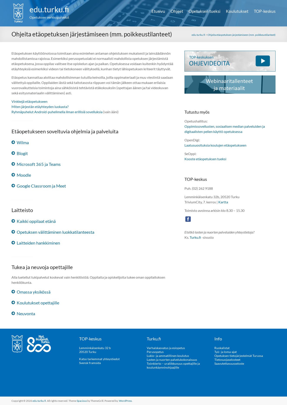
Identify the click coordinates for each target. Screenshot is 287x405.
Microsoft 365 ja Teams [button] (39, 164)
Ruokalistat (222, 348)
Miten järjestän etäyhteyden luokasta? (39, 107)
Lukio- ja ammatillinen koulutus (168, 356)
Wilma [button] (23, 142)
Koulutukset (237, 11)
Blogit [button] (22, 153)
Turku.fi (195, 237)
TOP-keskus (265, 11)
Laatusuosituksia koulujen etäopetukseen (215, 145)
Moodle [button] (24, 175)
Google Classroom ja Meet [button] (41, 185)
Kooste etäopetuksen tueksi (205, 159)
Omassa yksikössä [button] (34, 291)
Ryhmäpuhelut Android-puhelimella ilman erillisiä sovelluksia (57, 112)
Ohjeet (177, 11)
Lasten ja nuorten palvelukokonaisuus (172, 359)
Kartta (223, 202)
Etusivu (158, 11)
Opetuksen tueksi (204, 11)
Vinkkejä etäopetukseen (29, 101)
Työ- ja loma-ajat (225, 352)
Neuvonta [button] (26, 313)
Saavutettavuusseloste (229, 363)
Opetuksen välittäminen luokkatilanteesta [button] (55, 232)
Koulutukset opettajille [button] (38, 302)
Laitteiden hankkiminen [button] (38, 242)
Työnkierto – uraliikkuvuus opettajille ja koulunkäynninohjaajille (173, 365)
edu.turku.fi (49, 9)
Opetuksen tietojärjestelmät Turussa (238, 356)
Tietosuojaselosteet (227, 359)
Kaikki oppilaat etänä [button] (36, 221)
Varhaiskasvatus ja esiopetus (166, 348)
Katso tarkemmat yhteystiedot (99, 359)
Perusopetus (155, 352)
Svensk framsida (90, 363)
